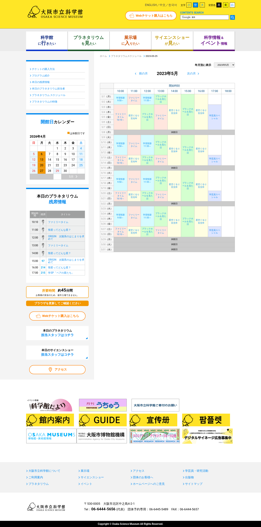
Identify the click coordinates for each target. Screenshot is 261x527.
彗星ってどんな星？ (59, 229)
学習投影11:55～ (147, 99)
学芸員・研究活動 (196, 470)
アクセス (61, 369)
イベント (86, 483)
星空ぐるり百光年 (174, 111)
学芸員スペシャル (214, 117)
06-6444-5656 (103, 509)
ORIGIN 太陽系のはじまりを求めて (66, 237)
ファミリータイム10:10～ (120, 117)
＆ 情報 (213, 40)
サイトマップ (193, 483)
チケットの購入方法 (43, 69)
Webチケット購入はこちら (154, 15)
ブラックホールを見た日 (160, 99)
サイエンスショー (92, 477)
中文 (162, 5)
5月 (71, 176)
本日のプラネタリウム (57, 333)
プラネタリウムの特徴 (44, 101)
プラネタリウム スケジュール (48, 95)
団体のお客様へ (143, 477)
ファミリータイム (134, 99)
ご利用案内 (35, 477)
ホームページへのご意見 (149, 483)
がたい (172, 40)
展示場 (85, 470)
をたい (88, 40)
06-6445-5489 (158, 509)
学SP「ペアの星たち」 (61, 272)
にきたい (47, 40)
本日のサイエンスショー (57, 352)
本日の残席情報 (41, 82)
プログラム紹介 (41, 75)
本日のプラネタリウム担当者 (48, 88)
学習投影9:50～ (120, 99)
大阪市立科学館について (44, 470)
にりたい (130, 40)
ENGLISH (151, 5)
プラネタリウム (38, 483)
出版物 (189, 477)
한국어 (172, 5)
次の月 (191, 73)
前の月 (143, 73)
